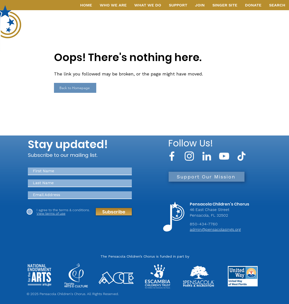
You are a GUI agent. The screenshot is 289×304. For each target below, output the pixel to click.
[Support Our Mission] (206, 177)
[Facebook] (172, 156)
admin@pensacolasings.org (215, 229)
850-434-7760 (204, 224)
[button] (113, 5)
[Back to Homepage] (75, 88)
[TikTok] (241, 156)
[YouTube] (224, 156)
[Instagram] (189, 156)
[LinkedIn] (206, 156)
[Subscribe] (114, 211)
